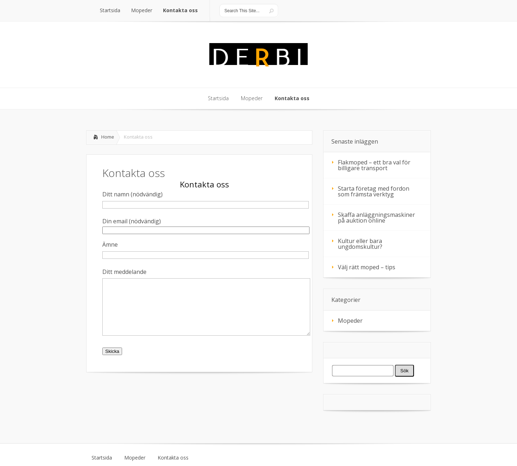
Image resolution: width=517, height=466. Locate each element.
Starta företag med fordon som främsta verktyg (373, 191)
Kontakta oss (173, 457)
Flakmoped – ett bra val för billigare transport (374, 165)
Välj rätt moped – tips (366, 267)
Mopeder (350, 321)
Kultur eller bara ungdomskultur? (360, 244)
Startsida (102, 457)
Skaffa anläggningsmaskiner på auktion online (376, 217)
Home (107, 137)
